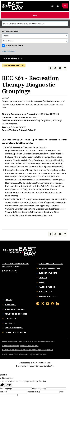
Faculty (43, 278)
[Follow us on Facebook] (52, 303)
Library (8, 300)
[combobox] (35, 23)
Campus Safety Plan (10, 346)
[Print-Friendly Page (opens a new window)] (60, 68)
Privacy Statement (10, 342)
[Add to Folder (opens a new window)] (50, 68)
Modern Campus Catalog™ (40, 366)
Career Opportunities (15, 333)
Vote (61, 392)
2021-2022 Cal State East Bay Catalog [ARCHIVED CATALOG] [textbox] (24, 23)
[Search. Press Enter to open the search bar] (58, 6)
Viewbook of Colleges (16, 314)
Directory (10, 323)
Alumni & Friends (47, 287)
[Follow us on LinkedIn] (57, 303)
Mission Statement (48, 296)
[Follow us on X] (42, 303)
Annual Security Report (44, 342)
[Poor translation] (8, 385)
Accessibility (45, 292)
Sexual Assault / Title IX (51, 264)
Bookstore (10, 305)
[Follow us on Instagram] (37, 303)
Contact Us (10, 319)
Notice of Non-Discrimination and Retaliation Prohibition (27, 350)
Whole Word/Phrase (14, 45)
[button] (52, 6)
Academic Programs (14, 309)
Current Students (48, 273)
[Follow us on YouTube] (47, 303)
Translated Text (33, 392)
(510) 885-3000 (9, 271)
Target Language (39, 389)
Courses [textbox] (6, 36)
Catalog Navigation (13, 58)
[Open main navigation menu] (65, 5)
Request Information (49, 268)
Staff (41, 282)
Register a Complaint (29, 346)
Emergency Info (26, 342)
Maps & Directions (14, 328)
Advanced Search (9, 51)
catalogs (26, 363)
